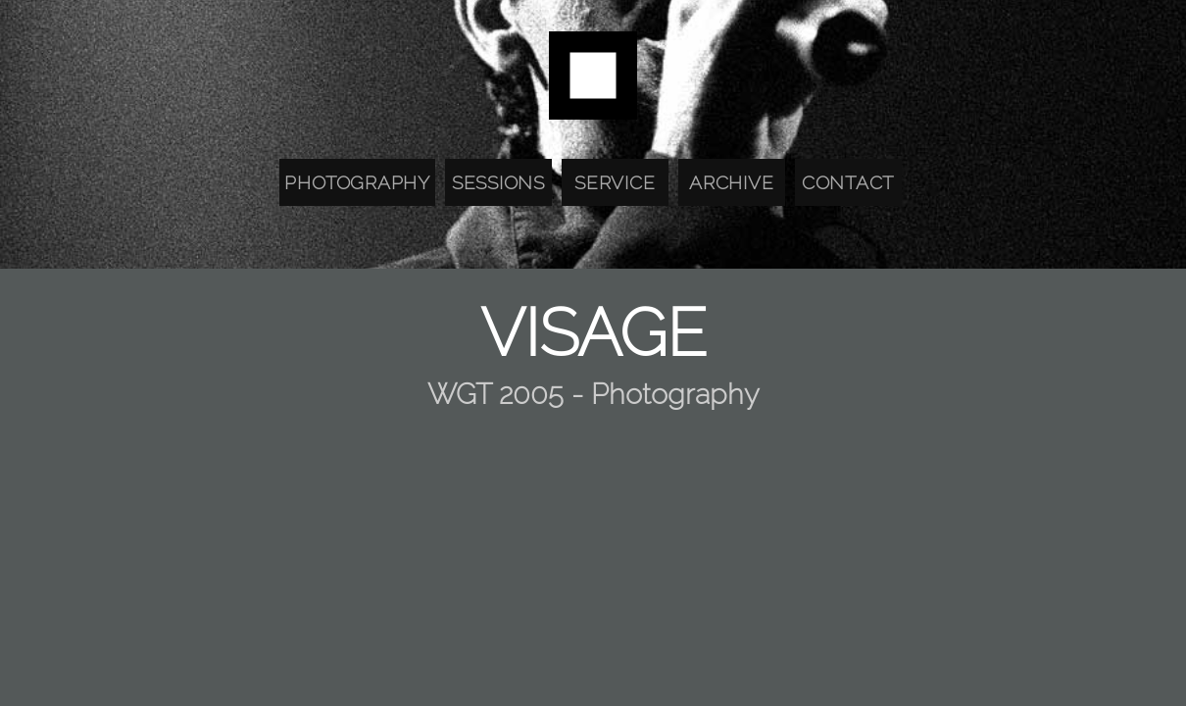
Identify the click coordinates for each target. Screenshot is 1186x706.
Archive (731, 182)
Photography (356, 182)
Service (614, 182)
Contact (848, 182)
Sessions (498, 182)
